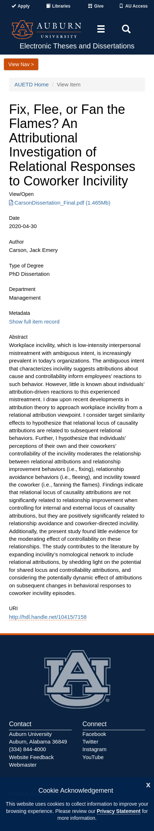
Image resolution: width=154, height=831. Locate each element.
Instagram (95, 749)
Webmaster (22, 765)
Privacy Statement (118, 811)
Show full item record (34, 321)
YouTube (93, 757)
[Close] (148, 784)
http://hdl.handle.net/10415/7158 (48, 617)
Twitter (90, 741)
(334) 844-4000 (27, 749)
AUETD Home (31, 84)
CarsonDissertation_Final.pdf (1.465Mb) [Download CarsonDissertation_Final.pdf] (59, 203)
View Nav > (21, 64)
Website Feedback (31, 757)
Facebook (94, 734)
